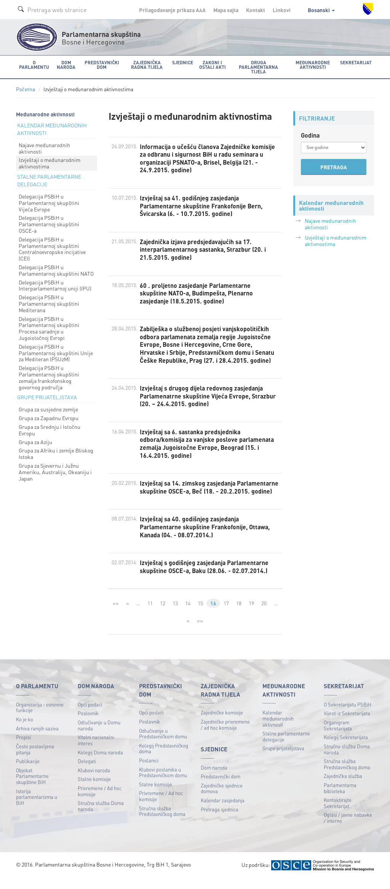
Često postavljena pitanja (35, 759)
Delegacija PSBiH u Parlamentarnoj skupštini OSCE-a (49, 224)
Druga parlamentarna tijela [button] (258, 66)
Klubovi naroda (94, 780)
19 (251, 613)
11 (150, 613)
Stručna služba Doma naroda (101, 816)
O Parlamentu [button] (34, 64)
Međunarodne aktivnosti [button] (313, 64)
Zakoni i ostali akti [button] (212, 64)
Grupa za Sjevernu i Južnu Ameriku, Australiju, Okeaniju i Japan (55, 472)
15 (200, 613)
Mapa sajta (225, 9)
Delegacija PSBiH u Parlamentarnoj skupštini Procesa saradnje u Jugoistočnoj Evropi (49, 328)
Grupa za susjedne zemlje (48, 409)
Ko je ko (24, 730)
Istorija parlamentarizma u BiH (36, 807)
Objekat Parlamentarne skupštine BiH (32, 786)
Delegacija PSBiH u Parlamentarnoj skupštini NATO (56, 270)
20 (264, 613)
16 (213, 613)
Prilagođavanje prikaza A (172, 9)
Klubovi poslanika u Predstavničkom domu (163, 782)
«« (115, 613)
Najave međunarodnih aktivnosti (44, 148)
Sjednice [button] (182, 62)
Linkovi (282, 9)
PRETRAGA (333, 167)
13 (175, 613)
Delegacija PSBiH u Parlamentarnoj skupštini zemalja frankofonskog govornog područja (49, 377)
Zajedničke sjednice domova (222, 798)
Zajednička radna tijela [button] (146, 64)
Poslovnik (88, 724)
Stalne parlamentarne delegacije (286, 747)
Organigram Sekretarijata (338, 736)
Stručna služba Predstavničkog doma (162, 821)
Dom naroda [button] (65, 64)
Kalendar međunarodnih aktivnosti (278, 729)
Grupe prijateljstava (283, 759)
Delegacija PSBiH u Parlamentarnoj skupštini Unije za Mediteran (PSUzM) (56, 353)
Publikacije (28, 771)
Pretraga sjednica (219, 819)
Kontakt (255, 9)
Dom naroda (214, 778)
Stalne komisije (94, 789)
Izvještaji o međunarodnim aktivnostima (49, 163)
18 (238, 613)
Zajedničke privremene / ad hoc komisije (225, 735)
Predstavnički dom (220, 787)
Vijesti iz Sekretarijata (347, 724)
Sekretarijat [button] (356, 62)
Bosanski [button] (321, 9)
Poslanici (148, 771)
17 (226, 613)
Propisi (23, 748)
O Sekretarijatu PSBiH (347, 714)
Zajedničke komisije (222, 723)
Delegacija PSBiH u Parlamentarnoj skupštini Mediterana (49, 303)
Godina (310, 135)
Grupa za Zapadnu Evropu (48, 417)
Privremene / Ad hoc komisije (99, 801)
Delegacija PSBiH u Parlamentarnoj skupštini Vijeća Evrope (49, 203)
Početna (25, 89)
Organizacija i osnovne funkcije (40, 717)
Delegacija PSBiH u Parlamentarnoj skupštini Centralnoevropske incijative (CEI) (52, 249)
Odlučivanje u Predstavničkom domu (163, 744)
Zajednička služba (343, 786)
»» (200, 630)
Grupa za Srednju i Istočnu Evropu (49, 430)
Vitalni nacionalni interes (96, 751)
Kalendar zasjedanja (223, 811)
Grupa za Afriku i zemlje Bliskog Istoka (56, 453)
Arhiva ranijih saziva (37, 738)
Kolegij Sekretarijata (346, 748)
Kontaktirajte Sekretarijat (338, 813)
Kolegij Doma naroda (100, 762)
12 (162, 613)
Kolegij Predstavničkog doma (163, 758)
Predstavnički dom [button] (101, 64)
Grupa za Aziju (35, 441)
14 (187, 613)
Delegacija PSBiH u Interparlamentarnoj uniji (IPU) (55, 285)
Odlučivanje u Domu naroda (99, 736)
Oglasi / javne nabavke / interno (348, 828)
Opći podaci (90, 714)
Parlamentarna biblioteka (340, 798)
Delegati (87, 771)
